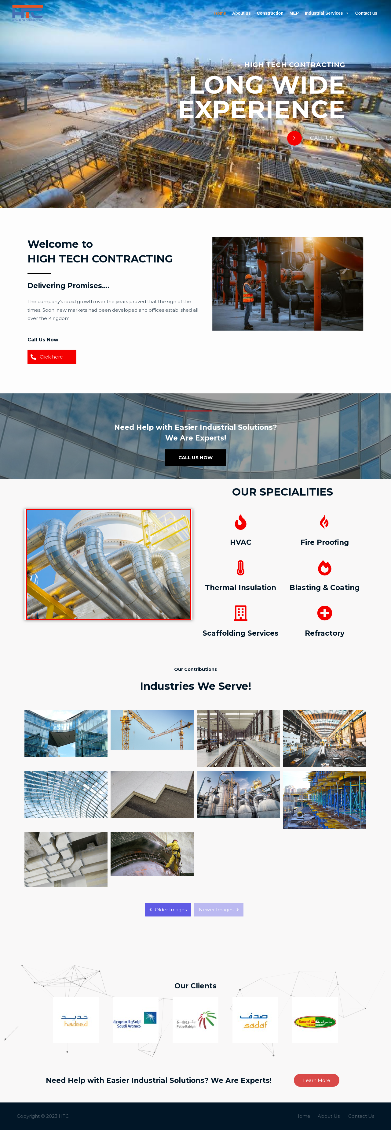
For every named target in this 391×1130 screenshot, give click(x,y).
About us (241, 13)
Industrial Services (327, 13)
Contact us (366, 13)
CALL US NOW (195, 457)
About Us (329, 1116)
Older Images (168, 910)
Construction (270, 13)
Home (220, 13)
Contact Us (361, 1116)
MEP (294, 13)
